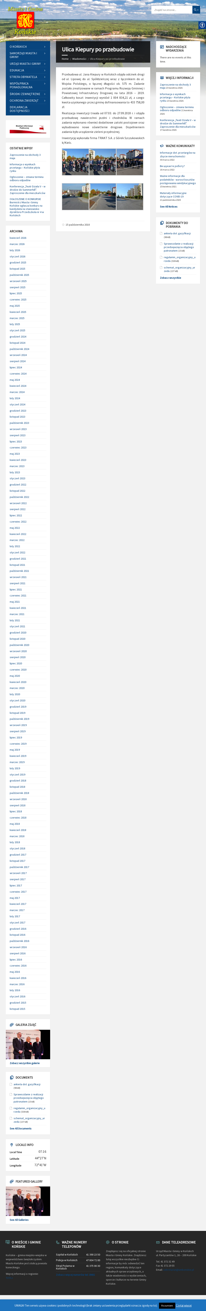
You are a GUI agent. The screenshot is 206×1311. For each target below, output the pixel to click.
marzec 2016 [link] (17, 984)
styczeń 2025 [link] (17, 330)
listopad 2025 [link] (17, 268)
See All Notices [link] (168, 206)
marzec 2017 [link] (17, 910)
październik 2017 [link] (19, 867)
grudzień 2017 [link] (18, 854)
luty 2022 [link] (15, 546)
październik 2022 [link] (19, 497)
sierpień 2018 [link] (17, 805)
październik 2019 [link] (19, 719)
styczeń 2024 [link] (17, 404)
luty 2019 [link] (15, 768)
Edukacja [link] (17, 70)
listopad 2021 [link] (17, 565)
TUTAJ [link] (9, 1278)
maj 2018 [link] (15, 824)
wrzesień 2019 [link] (18, 725)
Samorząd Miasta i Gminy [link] (23, 55)
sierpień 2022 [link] (17, 509)
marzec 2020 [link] (17, 688)
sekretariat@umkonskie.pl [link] (178, 1269)
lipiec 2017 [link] (16, 885)
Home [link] (65, 59)
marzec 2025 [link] (17, 318)
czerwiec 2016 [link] (18, 965)
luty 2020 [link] (15, 694)
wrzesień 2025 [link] (18, 281)
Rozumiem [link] (167, 1305)
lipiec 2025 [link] (16, 293)
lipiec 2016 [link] (16, 959)
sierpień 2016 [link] (17, 953)
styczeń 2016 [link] (17, 996)
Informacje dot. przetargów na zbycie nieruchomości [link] (177, 154)
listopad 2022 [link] (17, 490)
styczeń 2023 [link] (17, 478)
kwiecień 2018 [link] (18, 830)
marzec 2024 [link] (17, 392)
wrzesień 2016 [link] (18, 947)
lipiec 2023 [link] (16, 441)
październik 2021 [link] (19, 571)
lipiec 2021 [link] (16, 589)
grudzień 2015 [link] (18, 1002)
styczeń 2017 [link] (17, 922)
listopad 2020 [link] (17, 638)
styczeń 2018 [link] (17, 848)
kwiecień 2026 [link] (18, 238)
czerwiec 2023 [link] (18, 447)
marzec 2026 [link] (17, 244)
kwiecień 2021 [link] (18, 608)
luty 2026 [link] (15, 250)
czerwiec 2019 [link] (18, 743)
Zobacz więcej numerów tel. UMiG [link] (75, 1274)
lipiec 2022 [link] (16, 515)
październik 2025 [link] (19, 275)
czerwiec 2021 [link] (18, 595)
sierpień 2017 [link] (17, 879)
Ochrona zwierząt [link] (24, 100)
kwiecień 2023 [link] (18, 460)
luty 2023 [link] (15, 472)
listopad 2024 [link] (17, 342)
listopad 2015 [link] (17, 1009)
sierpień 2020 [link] (17, 657)
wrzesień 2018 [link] (18, 799)
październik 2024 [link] (19, 349)
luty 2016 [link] (15, 990)
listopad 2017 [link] (17, 861)
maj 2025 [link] (15, 305)
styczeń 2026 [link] (17, 256)
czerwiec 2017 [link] (18, 891)
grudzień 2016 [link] (18, 928)
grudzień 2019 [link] (18, 706)
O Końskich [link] (18, 46)
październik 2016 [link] (19, 941)
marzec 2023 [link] (17, 466)
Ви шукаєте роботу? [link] (172, 166)
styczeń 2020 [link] (17, 700)
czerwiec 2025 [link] (18, 299)
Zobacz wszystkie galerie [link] (25, 1063)
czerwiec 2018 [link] (18, 817)
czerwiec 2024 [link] (18, 373)
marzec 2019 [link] (17, 762)
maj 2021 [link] (15, 601)
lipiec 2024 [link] (16, 367)
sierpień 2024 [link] (17, 361)
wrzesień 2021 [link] (18, 577)
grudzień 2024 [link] (18, 336)
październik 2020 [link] (19, 645)
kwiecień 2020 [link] (18, 682)
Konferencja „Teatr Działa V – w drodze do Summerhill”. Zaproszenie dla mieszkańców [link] (27, 190)
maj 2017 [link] (15, 898)
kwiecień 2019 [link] (18, 756)
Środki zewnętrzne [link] (25, 94)
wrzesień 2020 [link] (18, 651)
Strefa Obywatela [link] (23, 77)
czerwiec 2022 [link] (18, 521)
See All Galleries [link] (19, 1220)
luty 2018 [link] (15, 842)
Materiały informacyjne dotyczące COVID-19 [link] (173, 194)
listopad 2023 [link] (17, 416)
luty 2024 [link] (15, 398)
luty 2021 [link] (15, 620)
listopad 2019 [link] (17, 713)
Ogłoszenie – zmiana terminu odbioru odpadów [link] (27, 178)
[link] (25, 20)
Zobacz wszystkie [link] (170, 278)
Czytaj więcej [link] (184, 1305)
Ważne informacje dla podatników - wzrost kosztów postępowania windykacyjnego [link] (178, 179)
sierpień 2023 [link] (17, 435)
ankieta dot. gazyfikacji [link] (27, 1084)
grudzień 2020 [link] (18, 632)
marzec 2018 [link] (17, 836)
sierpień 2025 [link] (17, 287)
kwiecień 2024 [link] (18, 386)
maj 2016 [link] (15, 972)
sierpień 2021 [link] (17, 583)
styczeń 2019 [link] (17, 774)
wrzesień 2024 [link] (18, 355)
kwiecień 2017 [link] (18, 904)
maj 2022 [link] (15, 528)
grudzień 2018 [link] (18, 780)
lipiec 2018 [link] (16, 811)
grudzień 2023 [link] (18, 410)
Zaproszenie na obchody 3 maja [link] (25, 156)
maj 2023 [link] (15, 453)
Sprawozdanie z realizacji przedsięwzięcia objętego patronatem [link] (29, 1098)
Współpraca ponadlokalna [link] (21, 85)
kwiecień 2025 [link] (18, 312)
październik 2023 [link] (19, 423)
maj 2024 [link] (15, 380)
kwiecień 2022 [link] (18, 534)
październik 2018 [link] (19, 793)
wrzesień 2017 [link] (18, 873)
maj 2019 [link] (15, 749)
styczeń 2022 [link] (17, 552)
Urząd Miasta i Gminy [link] (25, 64)
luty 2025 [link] (15, 324)
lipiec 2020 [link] (16, 663)
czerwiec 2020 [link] (18, 669)
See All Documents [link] (20, 1128)
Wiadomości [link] (79, 59)
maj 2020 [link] (15, 676)
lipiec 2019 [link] (16, 737)
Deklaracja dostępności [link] (20, 109)
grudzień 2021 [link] (18, 558)
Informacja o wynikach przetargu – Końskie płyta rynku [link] (25, 168)
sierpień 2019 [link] (17, 731)
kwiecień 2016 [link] (18, 978)
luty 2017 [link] (15, 916)
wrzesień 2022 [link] (18, 503)
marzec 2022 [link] (17, 540)
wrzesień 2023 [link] (18, 429)
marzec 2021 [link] (17, 614)
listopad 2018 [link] (17, 786)
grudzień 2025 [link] (18, 262)
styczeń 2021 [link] (17, 626)
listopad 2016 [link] (17, 934)
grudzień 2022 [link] (18, 484)
